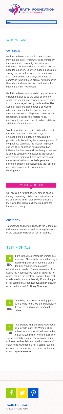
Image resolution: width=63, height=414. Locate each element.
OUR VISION (13, 220)
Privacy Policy (21, 408)
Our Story (13, 50)
